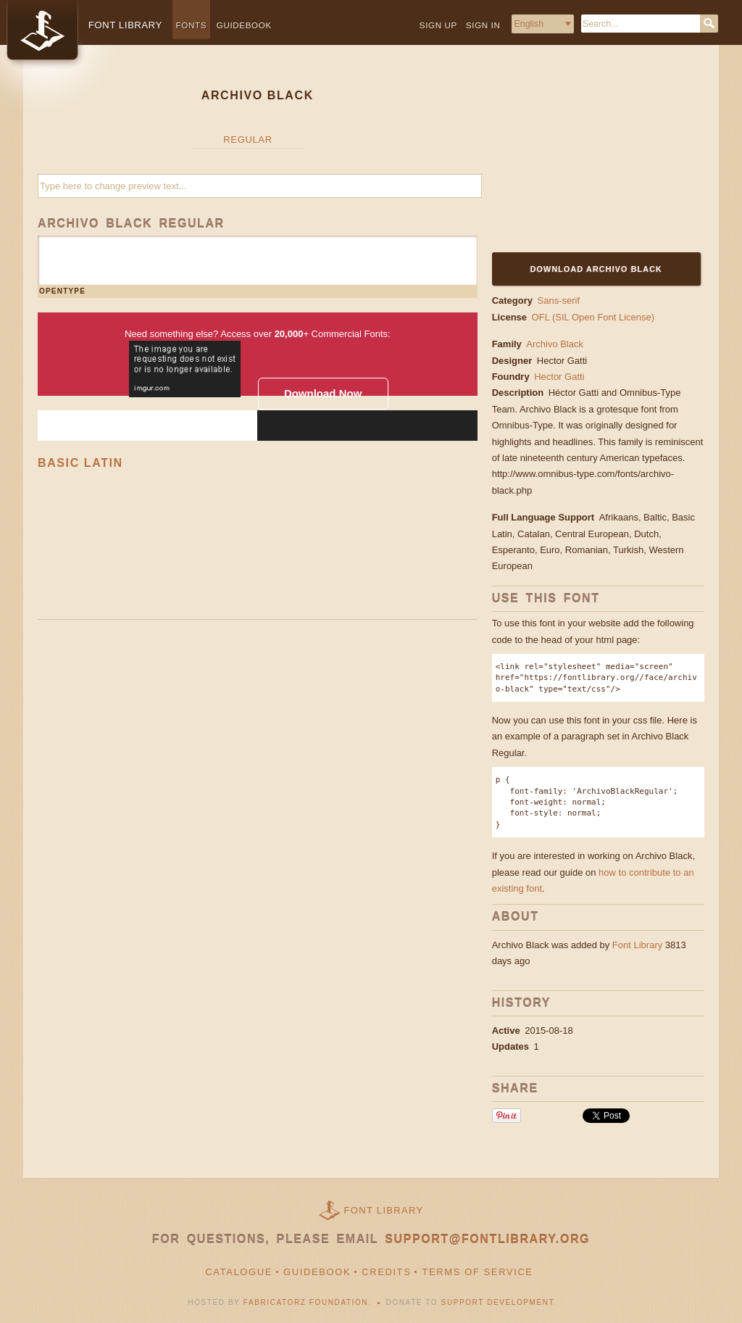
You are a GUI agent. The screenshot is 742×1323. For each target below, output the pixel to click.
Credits (386, 1271)
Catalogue (238, 1271)
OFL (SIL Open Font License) (593, 317)
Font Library (637, 945)
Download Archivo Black (596, 269)
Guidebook (244, 25)
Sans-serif (559, 300)
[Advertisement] (582, 157)
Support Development (497, 1302)
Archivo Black (554, 344)
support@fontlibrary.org (487, 1239)
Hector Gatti (563, 360)
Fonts (191, 25)
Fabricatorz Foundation (305, 1302)
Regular (247, 139)
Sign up (438, 25)
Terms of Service (477, 1271)
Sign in (483, 25)
